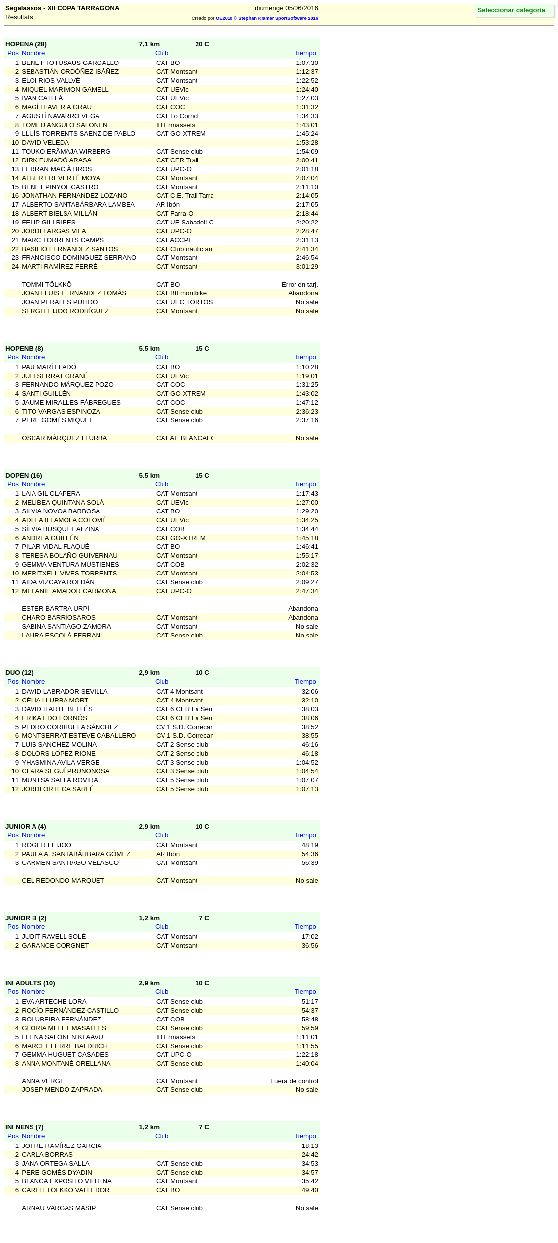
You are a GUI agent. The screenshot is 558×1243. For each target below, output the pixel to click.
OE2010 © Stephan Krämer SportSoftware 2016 (267, 18)
